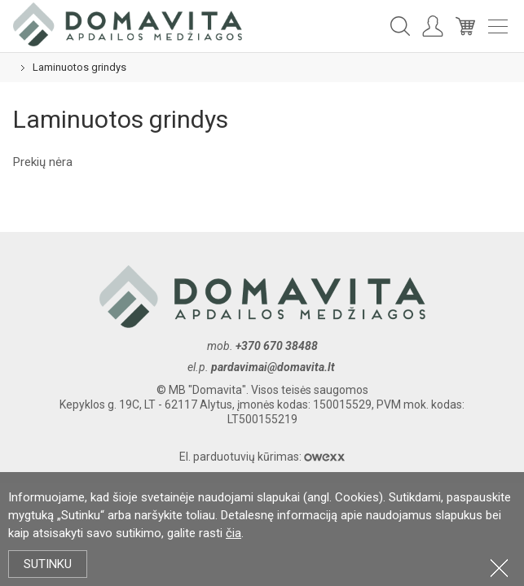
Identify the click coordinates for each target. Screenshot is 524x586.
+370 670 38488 (277, 345)
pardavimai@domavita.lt (274, 367)
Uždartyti (499, 568)
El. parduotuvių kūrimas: (262, 456)
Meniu (498, 26)
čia (233, 533)
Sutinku (48, 564)
